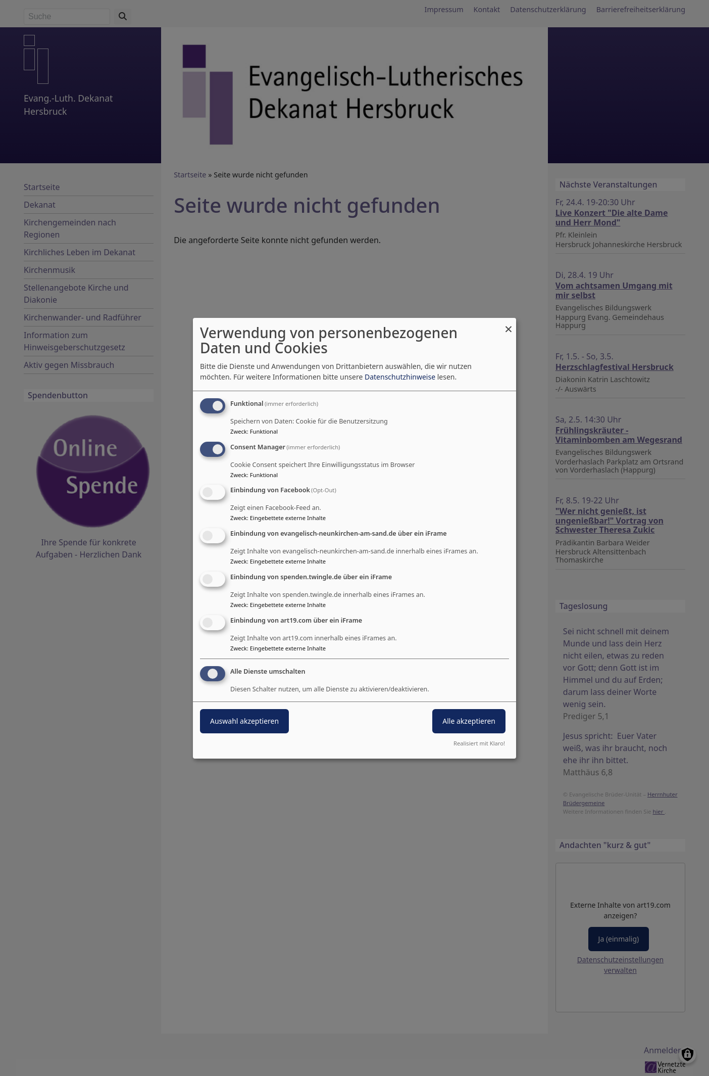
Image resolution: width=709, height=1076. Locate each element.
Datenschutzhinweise (400, 377)
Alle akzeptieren (468, 721)
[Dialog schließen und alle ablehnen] (508, 324)
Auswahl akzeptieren (244, 721)
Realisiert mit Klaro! (479, 743)
